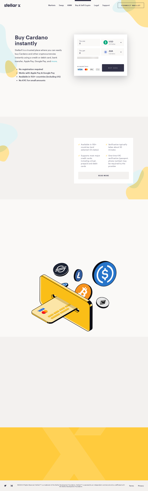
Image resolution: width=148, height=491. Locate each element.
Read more (103, 175)
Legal (96, 5)
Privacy (141, 486)
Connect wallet (131, 5)
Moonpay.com (42, 160)
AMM (69, 5)
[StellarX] (12, 5)
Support (106, 5)
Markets (51, 5)
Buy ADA (113, 68)
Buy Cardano (26, 252)
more (54, 61)
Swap (61, 5)
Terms (131, 486)
